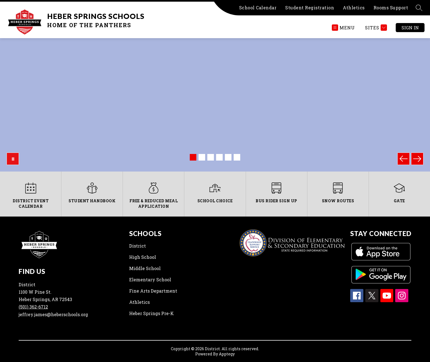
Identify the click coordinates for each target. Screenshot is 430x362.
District (137, 246)
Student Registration (309, 7)
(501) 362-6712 (33, 307)
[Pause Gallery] (13, 159)
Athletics (354, 7)
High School (142, 257)
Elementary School (150, 279)
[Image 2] (202, 157)
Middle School (145, 268)
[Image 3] (210, 157)
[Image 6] (237, 157)
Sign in (410, 27)
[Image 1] (193, 157)
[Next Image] (417, 159)
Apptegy (227, 354)
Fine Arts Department (153, 291)
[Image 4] (219, 157)
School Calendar (258, 7)
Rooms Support (391, 7)
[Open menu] (343, 27)
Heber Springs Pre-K (151, 313)
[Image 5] (228, 157)
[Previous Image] (403, 159)
